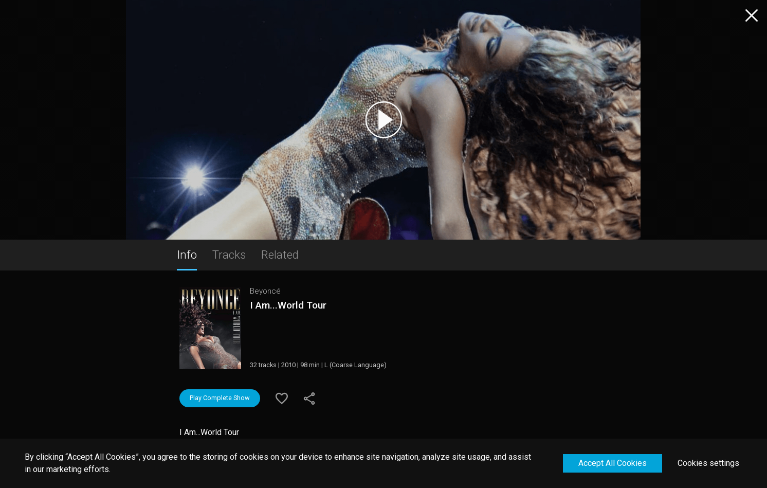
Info (187, 254)
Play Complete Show (220, 398)
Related (280, 254)
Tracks (229, 254)
